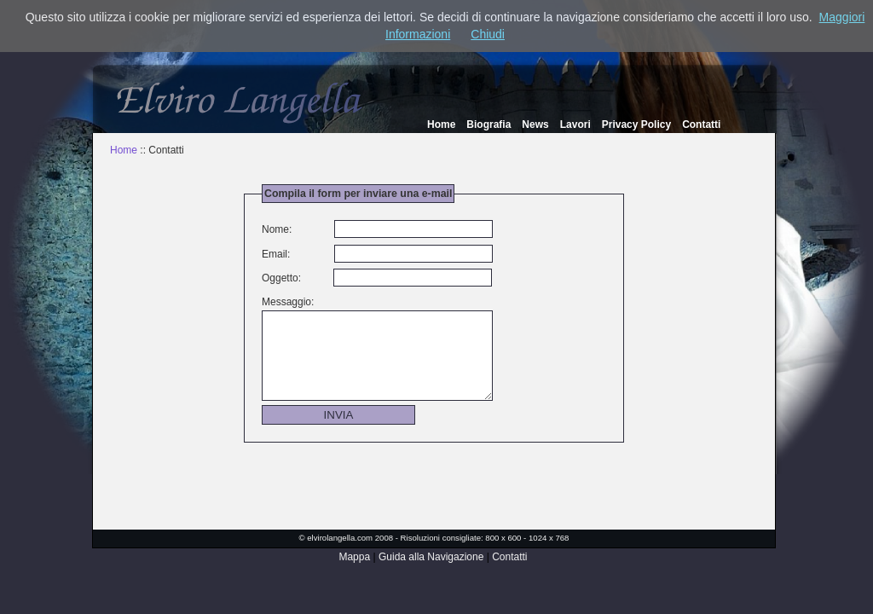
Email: (276, 254)
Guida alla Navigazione (431, 557)
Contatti (701, 124)
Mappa (354, 557)
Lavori (575, 124)
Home (441, 124)
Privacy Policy (636, 124)
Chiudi (488, 34)
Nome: (277, 229)
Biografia (488, 124)
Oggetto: (281, 278)
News (535, 124)
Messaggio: (288, 302)
